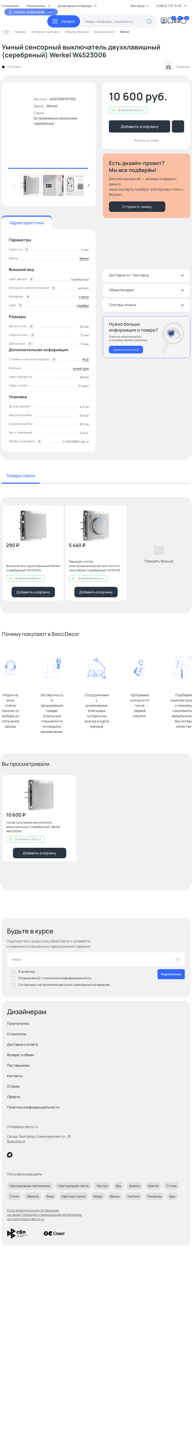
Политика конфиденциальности (33, 1107)
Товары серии (20, 475)
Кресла (153, 1186)
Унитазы (133, 1196)
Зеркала (33, 1196)
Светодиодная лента (73, 1186)
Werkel (51, 106)
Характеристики (27, 223)
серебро (83, 305)
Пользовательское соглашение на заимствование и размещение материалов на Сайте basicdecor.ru (44, 1214)
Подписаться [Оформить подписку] (171, 974)
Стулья (171, 1186)
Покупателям (18, 1023)
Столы (14, 1196)
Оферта (13, 1096)
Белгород (140, 6)
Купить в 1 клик (146, 140)
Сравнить (177, 66)
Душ (172, 1196)
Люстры (102, 1186)
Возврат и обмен (20, 1054)
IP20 (85, 360)
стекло (84, 297)
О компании (16, 1034)
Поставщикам (18, 1065)
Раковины (154, 1196)
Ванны (114, 1196)
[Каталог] (63, 21)
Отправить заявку (137, 206)
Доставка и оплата (22, 1044)
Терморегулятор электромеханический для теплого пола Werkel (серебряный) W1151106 (94, 565)
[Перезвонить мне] (146, 337)
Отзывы (13, 1086)
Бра (118, 1186)
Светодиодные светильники (30, 1186)
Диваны (134, 1186)
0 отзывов (14, 66)
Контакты (15, 1075)
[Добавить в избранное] (56, 512)
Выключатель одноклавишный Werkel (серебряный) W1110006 (33, 568)
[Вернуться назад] (6, 31)
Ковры (98, 1196)
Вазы (50, 1196)
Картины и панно (74, 1196)
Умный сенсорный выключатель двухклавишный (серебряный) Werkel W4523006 (33, 826)
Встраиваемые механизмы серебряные (55, 121)
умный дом (81, 368)
